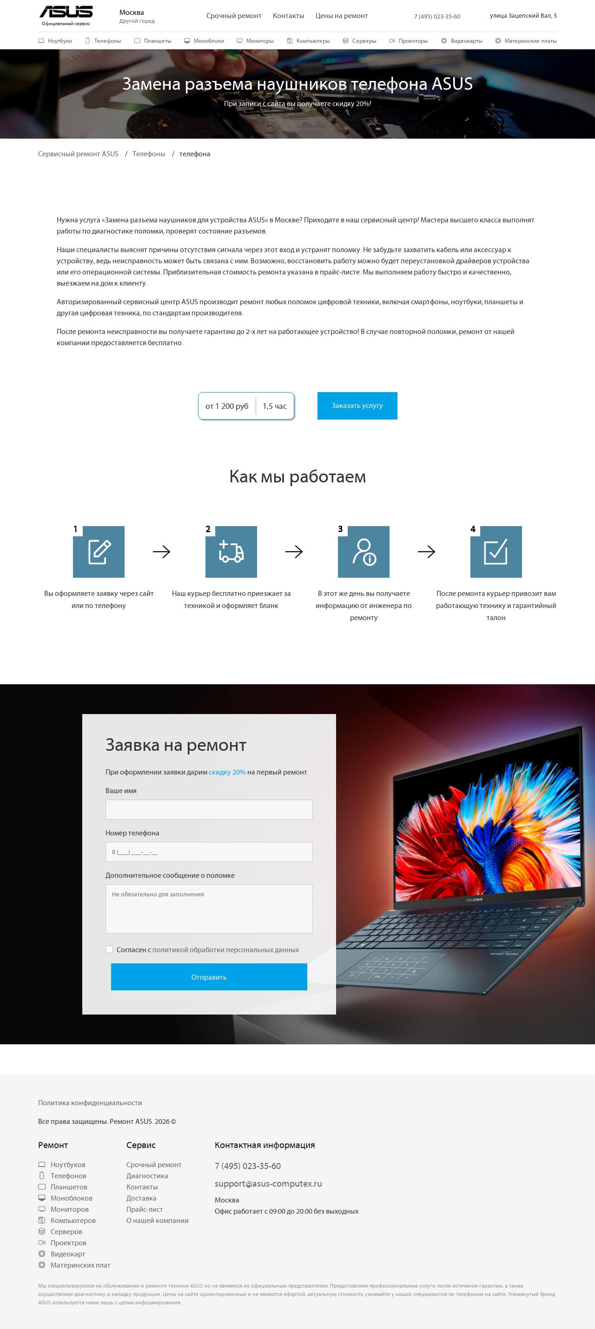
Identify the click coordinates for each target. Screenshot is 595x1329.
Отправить (209, 977)
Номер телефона (132, 832)
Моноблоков (65, 1197)
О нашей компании (157, 1220)
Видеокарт (62, 1253)
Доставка (141, 1197)
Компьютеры (308, 40)
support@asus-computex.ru (268, 1183)
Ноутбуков (62, 1164)
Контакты (142, 1186)
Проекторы (408, 40)
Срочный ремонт (154, 1164)
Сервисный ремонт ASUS (78, 153)
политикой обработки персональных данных (225, 949)
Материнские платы (526, 40)
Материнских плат (74, 1264)
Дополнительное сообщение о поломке (170, 875)
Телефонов (62, 1175)
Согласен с (208, 949)
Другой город (136, 21)
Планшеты (153, 40)
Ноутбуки (55, 40)
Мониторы (255, 40)
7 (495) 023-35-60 (437, 16)
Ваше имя (121, 790)
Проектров (62, 1242)
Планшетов (62, 1186)
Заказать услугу (357, 405)
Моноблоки (204, 40)
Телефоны (103, 40)
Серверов (60, 1231)
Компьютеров (67, 1220)
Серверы (360, 40)
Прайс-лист (144, 1209)
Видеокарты (462, 40)
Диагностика (147, 1175)
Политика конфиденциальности (90, 1102)
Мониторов (63, 1209)
